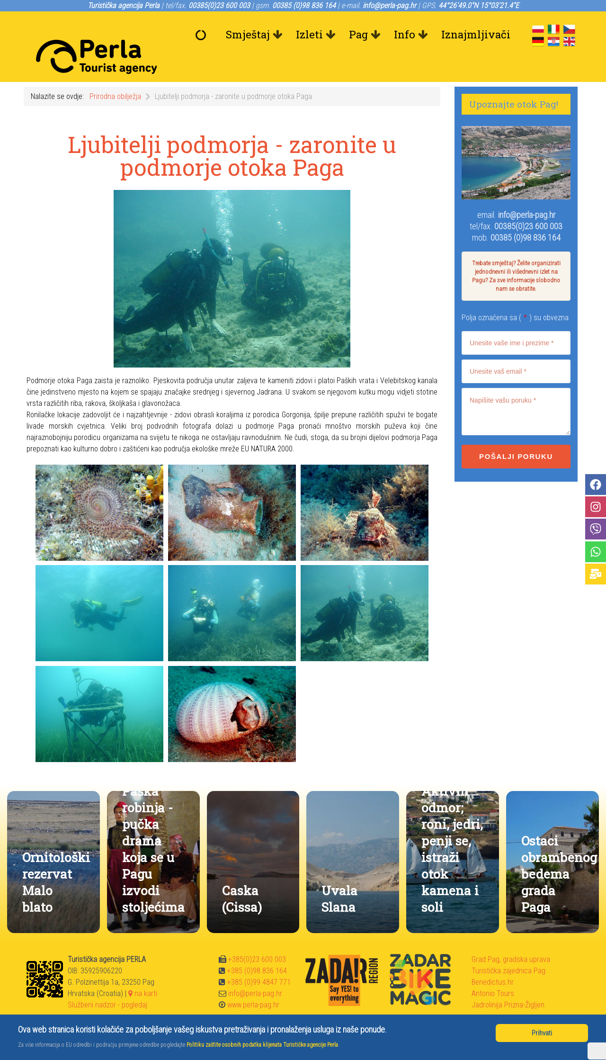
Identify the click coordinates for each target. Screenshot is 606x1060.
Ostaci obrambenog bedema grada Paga (559, 852)
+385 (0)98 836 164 (257, 949)
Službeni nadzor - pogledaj (107, 983)
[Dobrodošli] (203, 34)
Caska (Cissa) (242, 877)
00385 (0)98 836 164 (525, 216)
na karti (142, 972)
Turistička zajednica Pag (508, 949)
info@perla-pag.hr (526, 193)
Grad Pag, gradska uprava (511, 938)
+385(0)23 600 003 (257, 938)
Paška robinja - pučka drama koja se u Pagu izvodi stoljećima (153, 827)
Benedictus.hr (493, 960)
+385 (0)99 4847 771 (259, 960)
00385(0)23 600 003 (528, 205)
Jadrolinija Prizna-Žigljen (508, 983)
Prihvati (542, 1033)
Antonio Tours (493, 972)
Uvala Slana (339, 877)
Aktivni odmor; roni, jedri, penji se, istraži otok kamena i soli (452, 827)
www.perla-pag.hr (253, 983)
